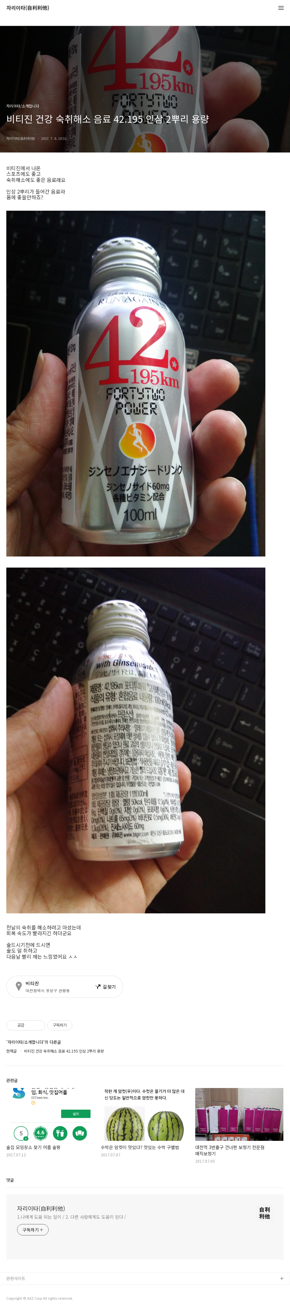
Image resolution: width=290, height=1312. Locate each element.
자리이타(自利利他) (27, 8)
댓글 (10, 1180)
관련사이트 (15, 1278)
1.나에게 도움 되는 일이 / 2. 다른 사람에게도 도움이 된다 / (71, 1217)
